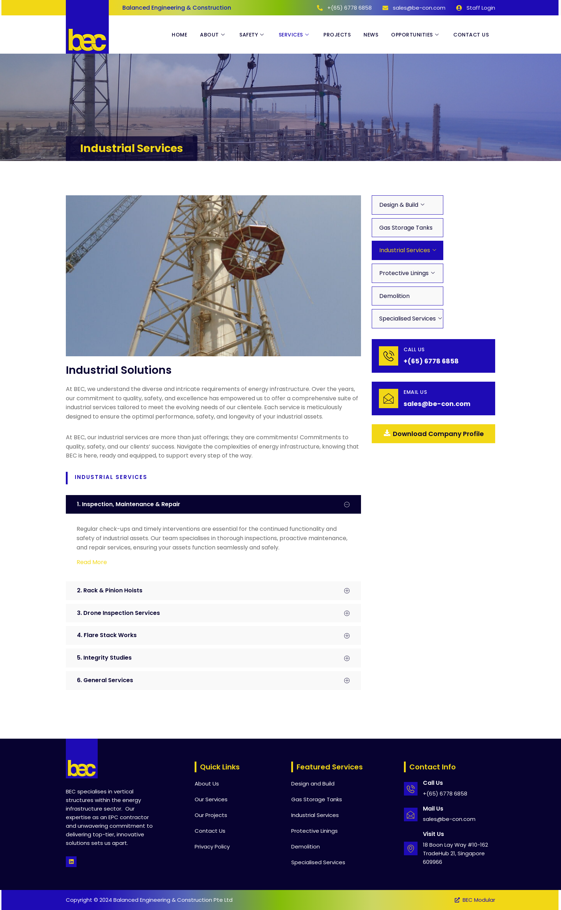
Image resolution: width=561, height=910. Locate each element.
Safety (252, 34)
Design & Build (398, 205)
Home (179, 34)
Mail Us (433, 808)
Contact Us (471, 34)
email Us (415, 392)
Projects (337, 34)
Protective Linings (404, 273)
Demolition (394, 296)
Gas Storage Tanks (406, 228)
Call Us (414, 349)
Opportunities (415, 34)
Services (295, 34)
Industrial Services (404, 250)
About (213, 34)
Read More (92, 562)
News (371, 34)
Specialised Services (407, 318)
